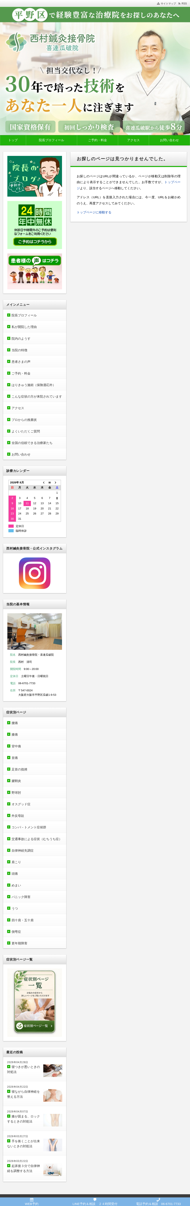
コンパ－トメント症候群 (29, 827)
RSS (184, 3)
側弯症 (16, 931)
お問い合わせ (169, 140)
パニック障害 (21, 897)
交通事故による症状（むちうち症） (37, 839)
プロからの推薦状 (24, 420)
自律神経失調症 (23, 850)
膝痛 (15, 734)
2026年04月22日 (17, 1086)
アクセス (133, 140)
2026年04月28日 (17, 1062)
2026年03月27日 (17, 1136)
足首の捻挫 (19, 769)
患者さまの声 (23, 361)
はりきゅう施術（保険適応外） (34, 385)
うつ (15, 908)
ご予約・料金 (97, 140)
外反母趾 (18, 815)
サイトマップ (168, 3)
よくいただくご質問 (26, 431)
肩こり (16, 862)
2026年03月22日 (17, 1161)
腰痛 (15, 723)
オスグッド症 (21, 804)
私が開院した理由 (24, 327)
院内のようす (21, 338)
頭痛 (15, 873)
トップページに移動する (94, 212)
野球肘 (16, 792)
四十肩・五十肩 (23, 920)
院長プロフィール (51, 140)
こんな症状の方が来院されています (37, 396)
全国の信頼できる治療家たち (32, 443)
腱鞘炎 (16, 781)
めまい (16, 885)
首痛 (15, 758)
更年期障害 (19, 943)
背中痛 (16, 746)
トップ (13, 140)
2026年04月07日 (17, 1111)
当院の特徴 (19, 350)
